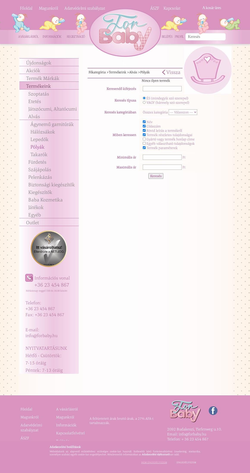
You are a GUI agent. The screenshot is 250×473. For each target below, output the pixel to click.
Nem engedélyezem (154, 462)
